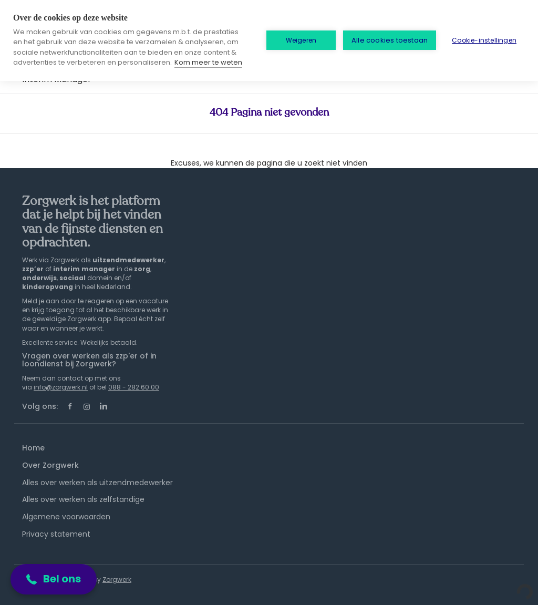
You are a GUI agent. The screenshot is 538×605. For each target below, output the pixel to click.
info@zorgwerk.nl (61, 387)
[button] (54, 579)
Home (33, 448)
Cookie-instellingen (484, 40)
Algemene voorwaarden (66, 516)
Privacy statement (56, 534)
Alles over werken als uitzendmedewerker (97, 482)
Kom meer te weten (208, 62)
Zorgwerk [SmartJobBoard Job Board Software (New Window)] (116, 579)
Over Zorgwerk (50, 465)
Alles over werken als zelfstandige (83, 499)
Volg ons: (40, 406)
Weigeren (301, 40)
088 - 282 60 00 (133, 387)
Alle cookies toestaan (389, 40)
